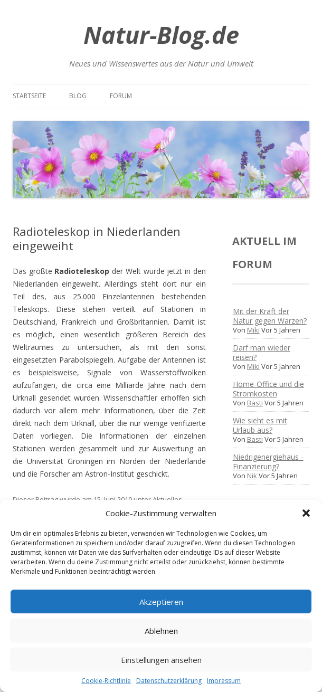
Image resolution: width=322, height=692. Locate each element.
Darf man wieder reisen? (261, 352)
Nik (252, 475)
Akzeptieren (161, 601)
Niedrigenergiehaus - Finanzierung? (268, 461)
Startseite (29, 95)
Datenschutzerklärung (169, 680)
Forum (121, 95)
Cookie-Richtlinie (106, 680)
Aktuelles (167, 499)
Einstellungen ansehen (161, 660)
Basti (255, 402)
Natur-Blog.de (161, 34)
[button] (306, 513)
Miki (253, 330)
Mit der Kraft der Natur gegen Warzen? (270, 316)
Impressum (224, 680)
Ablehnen (161, 630)
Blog (78, 95)
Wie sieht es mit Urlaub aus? (260, 425)
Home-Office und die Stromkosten (268, 389)
